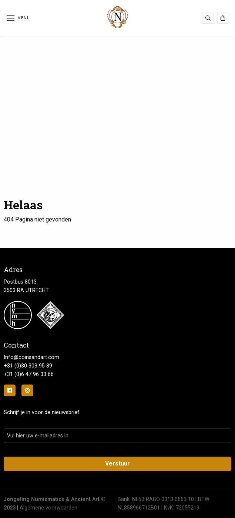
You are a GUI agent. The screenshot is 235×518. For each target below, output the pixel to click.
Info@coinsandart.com (31, 357)
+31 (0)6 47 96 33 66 (29, 374)
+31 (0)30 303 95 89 (28, 366)
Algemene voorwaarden (48, 508)
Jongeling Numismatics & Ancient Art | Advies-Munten (117, 17)
